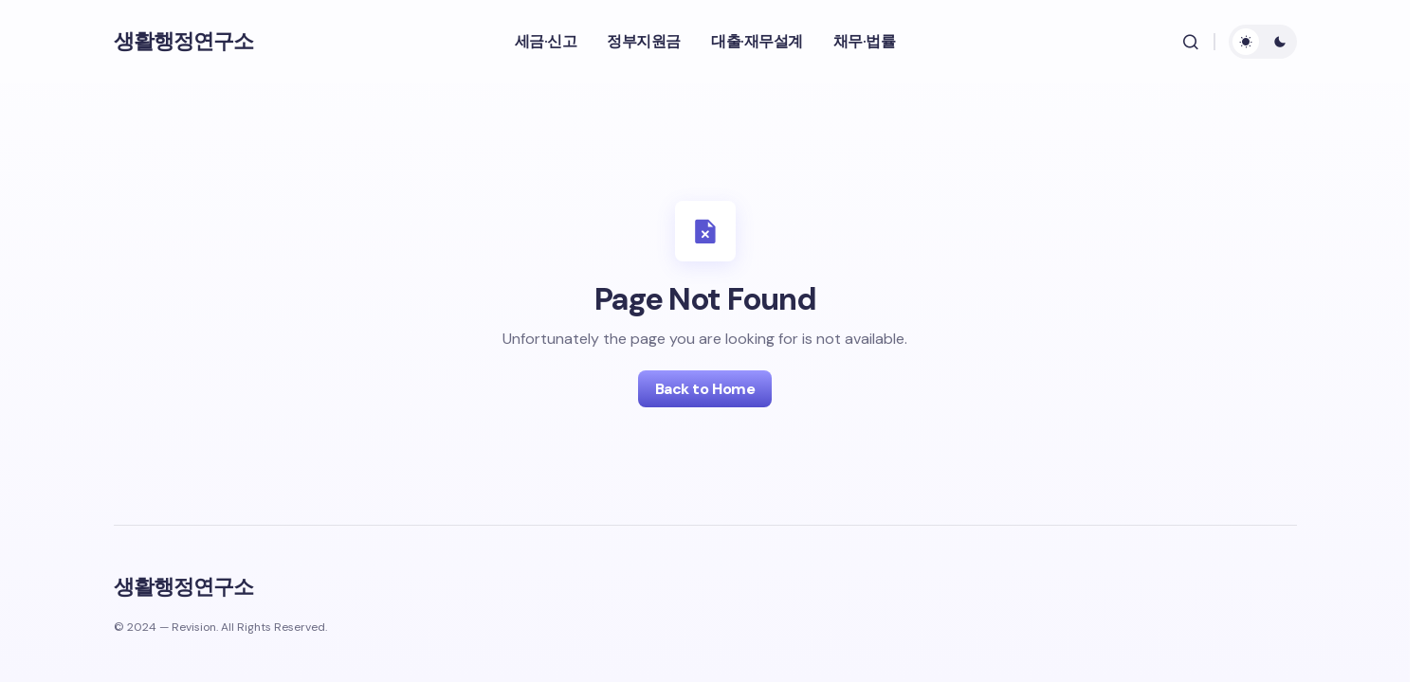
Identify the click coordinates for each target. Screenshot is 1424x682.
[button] (1190, 41)
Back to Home (705, 389)
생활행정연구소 (184, 41)
